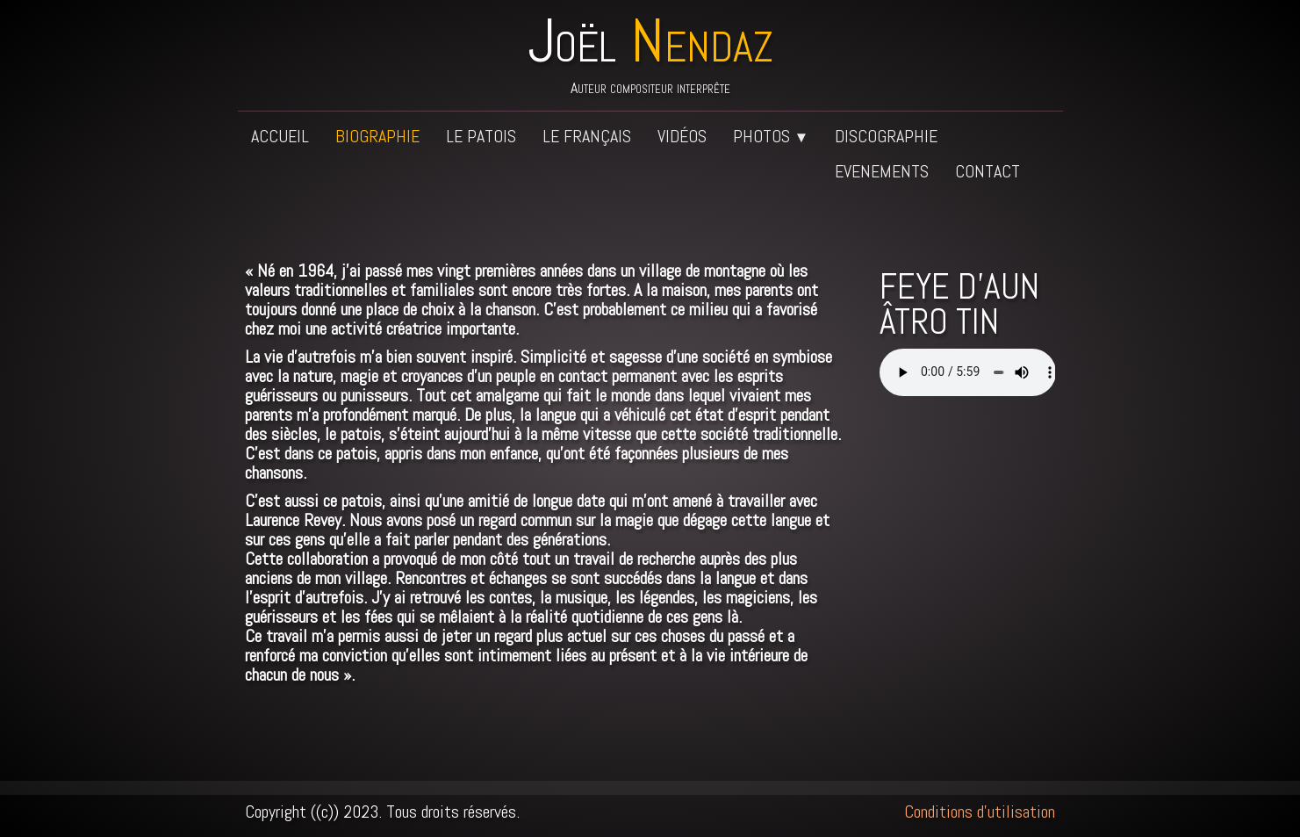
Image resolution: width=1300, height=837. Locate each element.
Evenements (882, 171)
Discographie (886, 136)
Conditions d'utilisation (979, 811)
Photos (771, 136)
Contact (987, 171)
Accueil (280, 136)
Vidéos (682, 136)
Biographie (377, 136)
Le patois (481, 136)
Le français (586, 136)
